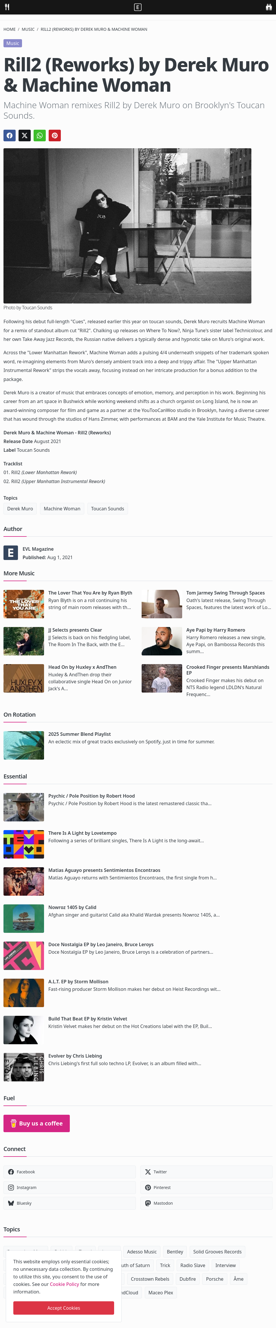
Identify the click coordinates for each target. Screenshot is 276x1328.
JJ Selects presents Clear (75, 630)
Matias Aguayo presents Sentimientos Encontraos (104, 870)
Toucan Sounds (107, 508)
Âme (239, 1279)
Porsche (214, 1279)
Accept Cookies (63, 1308)
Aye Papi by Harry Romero (216, 630)
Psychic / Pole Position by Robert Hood (91, 796)
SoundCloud (125, 1292)
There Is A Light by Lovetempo (82, 833)
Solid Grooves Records (217, 1251)
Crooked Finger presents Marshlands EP (228, 670)
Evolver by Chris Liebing (75, 1056)
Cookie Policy (64, 1284)
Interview (225, 1265)
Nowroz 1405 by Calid (72, 907)
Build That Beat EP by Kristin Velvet (87, 1019)
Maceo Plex (161, 1292)
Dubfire (188, 1279)
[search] (269, 6)
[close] (116, 1253)
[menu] (7, 6)
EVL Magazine (38, 549)
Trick (165, 1265)
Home (9, 29)
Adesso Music (142, 1251)
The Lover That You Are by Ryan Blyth (90, 593)
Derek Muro (20, 508)
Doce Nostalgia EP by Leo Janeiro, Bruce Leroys (100, 944)
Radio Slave (192, 1265)
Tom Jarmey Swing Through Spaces (226, 593)
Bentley (175, 1251)
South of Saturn (133, 1265)
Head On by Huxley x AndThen (82, 667)
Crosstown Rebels (150, 1279)
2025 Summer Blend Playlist (79, 734)
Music (28, 29)
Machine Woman (62, 508)
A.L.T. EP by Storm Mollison (78, 981)
